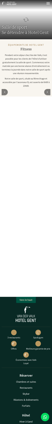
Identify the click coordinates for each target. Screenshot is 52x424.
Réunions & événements (26, 399)
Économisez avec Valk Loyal (26, 358)
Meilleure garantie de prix (38, 345)
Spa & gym (38, 334)
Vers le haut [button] (26, 299)
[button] (5, 92)
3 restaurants (13, 334)
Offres (14, 345)
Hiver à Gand (26, 421)
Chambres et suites (26, 381)
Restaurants (26, 387)
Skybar (26, 393)
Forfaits (26, 405)
